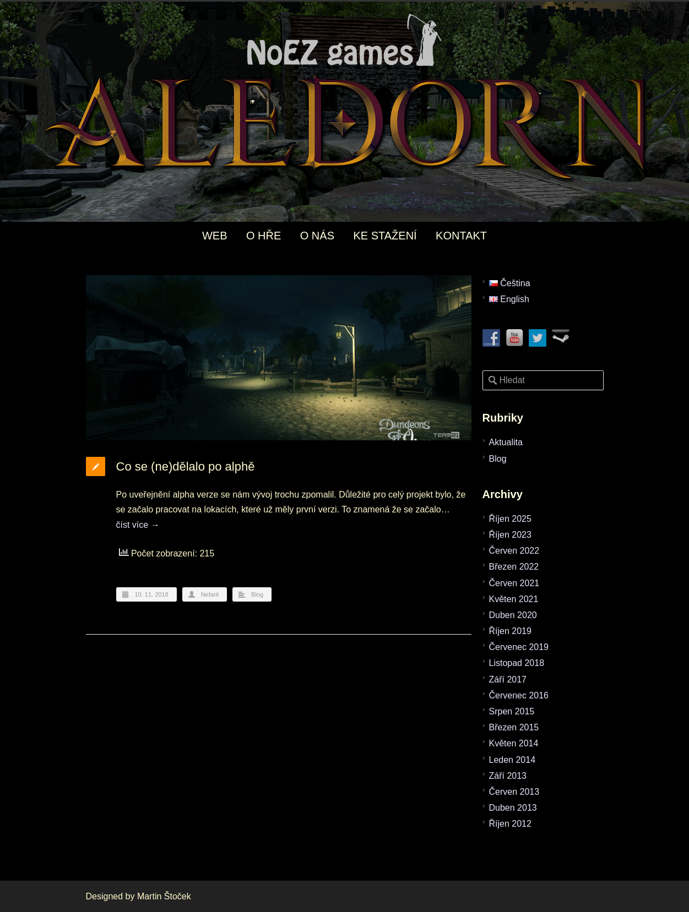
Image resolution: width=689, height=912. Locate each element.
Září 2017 (508, 679)
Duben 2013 (513, 807)
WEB (214, 236)
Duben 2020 (513, 615)
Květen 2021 (514, 599)
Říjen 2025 (510, 518)
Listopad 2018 (517, 663)
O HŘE (263, 236)
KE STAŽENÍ (384, 236)
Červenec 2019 (519, 647)
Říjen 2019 (510, 631)
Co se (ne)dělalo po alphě (185, 466)
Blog (257, 594)
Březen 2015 (514, 727)
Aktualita (506, 442)
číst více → (138, 524)
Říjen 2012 (510, 823)
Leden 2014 (512, 759)
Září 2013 (508, 775)
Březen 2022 (514, 566)
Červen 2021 (514, 583)
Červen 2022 (514, 550)
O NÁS (317, 236)
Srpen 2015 (512, 711)
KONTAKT (461, 236)
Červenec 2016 (519, 695)
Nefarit (210, 594)
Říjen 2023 (510, 534)
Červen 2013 (514, 791)
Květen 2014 (514, 743)
